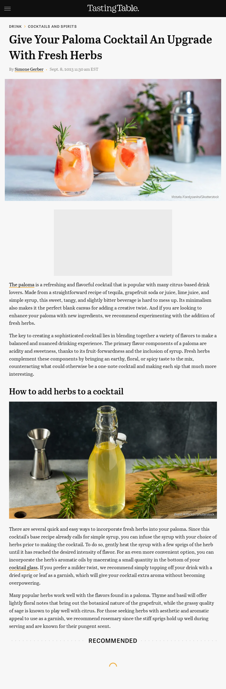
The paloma (21, 284)
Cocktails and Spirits (52, 26)
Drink (15, 26)
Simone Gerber (29, 69)
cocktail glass (23, 567)
